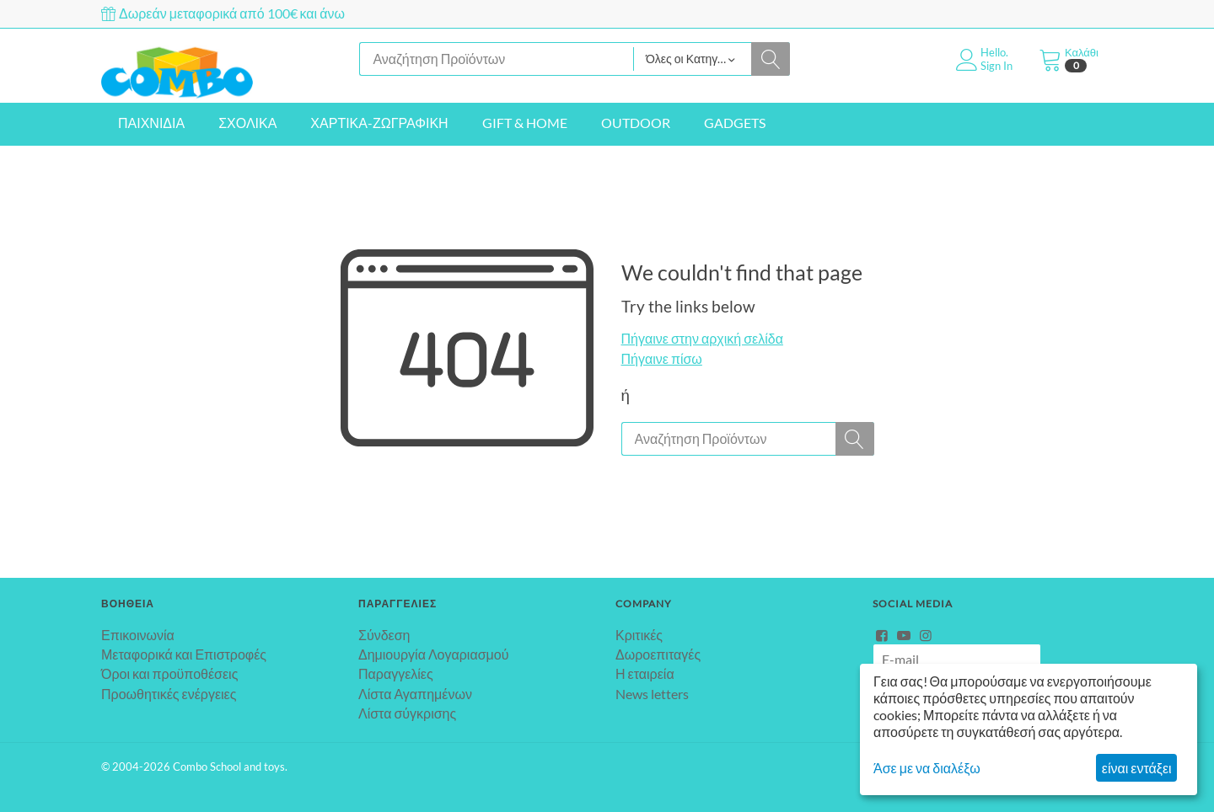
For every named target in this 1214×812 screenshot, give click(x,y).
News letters (652, 694)
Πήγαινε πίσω (661, 358)
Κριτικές (639, 635)
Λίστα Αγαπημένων (415, 694)
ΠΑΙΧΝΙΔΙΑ (151, 123)
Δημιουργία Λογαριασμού (433, 654)
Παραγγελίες (395, 673)
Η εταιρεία (644, 673)
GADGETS (734, 123)
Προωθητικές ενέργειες (168, 694)
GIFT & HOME (524, 123)
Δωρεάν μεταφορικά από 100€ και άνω (223, 13)
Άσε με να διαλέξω (926, 768)
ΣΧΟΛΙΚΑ (247, 123)
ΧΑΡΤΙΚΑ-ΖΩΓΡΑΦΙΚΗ (379, 123)
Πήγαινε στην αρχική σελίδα (702, 338)
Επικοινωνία (138, 635)
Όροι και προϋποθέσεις (169, 673)
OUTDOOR (635, 123)
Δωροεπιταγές (658, 654)
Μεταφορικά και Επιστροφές (183, 654)
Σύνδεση (384, 635)
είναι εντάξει (1137, 768)
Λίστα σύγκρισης (407, 713)
